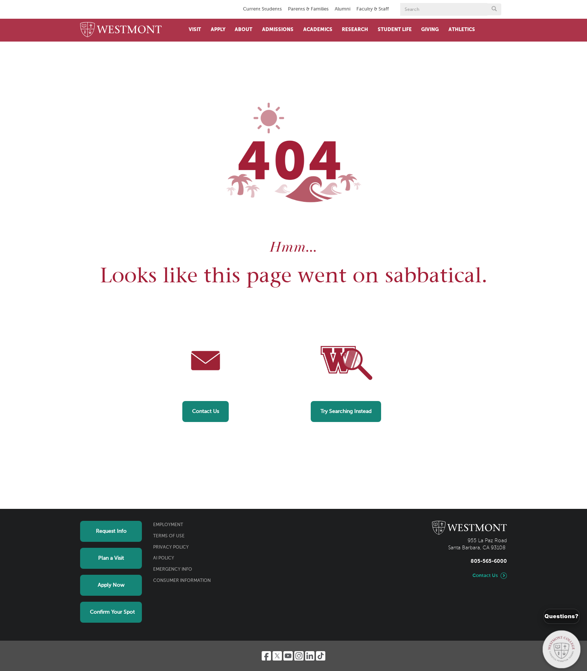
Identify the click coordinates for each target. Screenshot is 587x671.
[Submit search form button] (494, 9)
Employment (168, 525)
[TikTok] (320, 656)
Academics (317, 29)
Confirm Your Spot (112, 612)
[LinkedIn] (309, 656)
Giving (430, 29)
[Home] (121, 30)
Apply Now (111, 585)
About (243, 29)
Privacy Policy (171, 547)
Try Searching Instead (345, 411)
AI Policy (163, 558)
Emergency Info (172, 569)
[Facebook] (266, 656)
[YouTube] (288, 656)
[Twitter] (277, 656)
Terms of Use (169, 536)
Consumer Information (182, 581)
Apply (218, 29)
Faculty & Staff (372, 9)
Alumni (342, 9)
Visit (195, 29)
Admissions (278, 29)
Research (355, 29)
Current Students (262, 9)
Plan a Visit (111, 558)
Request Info (111, 531)
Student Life (395, 29)
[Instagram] (299, 656)
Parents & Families (308, 9)
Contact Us (205, 411)
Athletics (461, 29)
